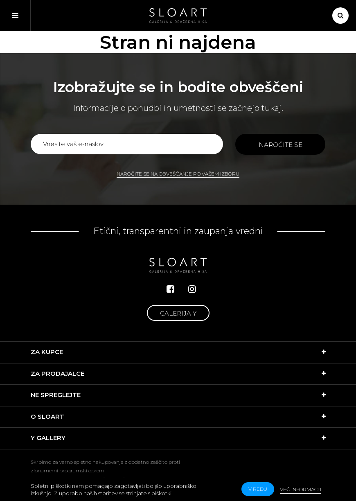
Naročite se (280, 145)
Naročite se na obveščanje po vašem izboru (178, 174)
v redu (257, 489)
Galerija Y (178, 313)
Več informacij (300, 489)
